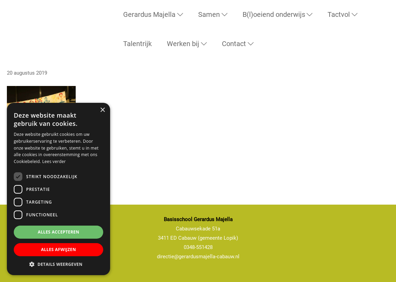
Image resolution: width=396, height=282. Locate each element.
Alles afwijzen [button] (58, 249)
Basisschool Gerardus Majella (17, 19)
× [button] (102, 110)
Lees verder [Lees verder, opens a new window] (54, 161)
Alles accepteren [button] (58, 232)
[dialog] (58, 189)
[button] (58, 264)
